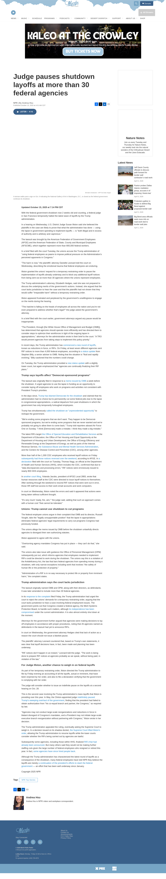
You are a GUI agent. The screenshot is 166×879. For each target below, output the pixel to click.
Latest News (125, 168)
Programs (49, 24)
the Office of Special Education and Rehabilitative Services (69, 440)
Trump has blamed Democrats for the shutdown (60, 401)
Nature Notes (135, 144)
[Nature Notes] (135, 127)
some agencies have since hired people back (54, 757)
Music (24, 24)
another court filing (32, 482)
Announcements (66, 840)
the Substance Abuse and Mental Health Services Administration (68, 452)
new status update (76, 369)
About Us (130, 24)
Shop (142, 24)
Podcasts (65, 24)
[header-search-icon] (137, 6)
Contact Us (65, 838)
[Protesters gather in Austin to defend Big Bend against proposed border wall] (125, 211)
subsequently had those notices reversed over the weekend (49, 464)
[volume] (20, 18)
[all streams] (146, 18)
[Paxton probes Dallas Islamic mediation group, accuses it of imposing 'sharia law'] (125, 195)
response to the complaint (38, 602)
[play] (13, 18)
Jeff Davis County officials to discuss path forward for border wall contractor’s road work (143, 178)
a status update (88, 357)
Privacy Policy (66, 844)
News (13, 24)
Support (116, 24)
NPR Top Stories (28, 786)
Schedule (37, 24)
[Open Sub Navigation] (18, 24)
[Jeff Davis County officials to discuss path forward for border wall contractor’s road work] (125, 177)
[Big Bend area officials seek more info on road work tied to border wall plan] (125, 226)
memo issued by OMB (76, 387)
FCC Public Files (67, 842)
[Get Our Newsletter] (135, 93)
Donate (149, 6)
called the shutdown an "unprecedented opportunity (70, 416)
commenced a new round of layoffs (79, 351)
